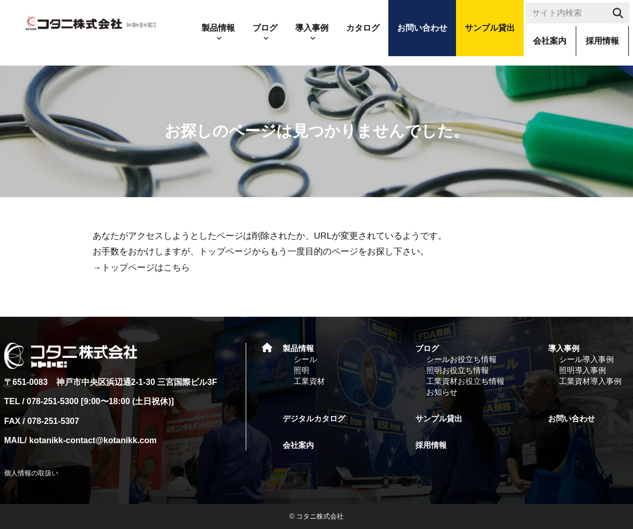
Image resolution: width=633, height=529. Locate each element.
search (620, 16)
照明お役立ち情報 (457, 370)
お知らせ (442, 392)
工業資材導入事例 (590, 381)
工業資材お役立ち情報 (465, 381)
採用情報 (602, 40)
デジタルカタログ (314, 418)
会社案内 (549, 40)
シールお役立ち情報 (461, 359)
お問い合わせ (422, 27)
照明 (301, 370)
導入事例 (311, 27)
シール (305, 359)
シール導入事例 (586, 359)
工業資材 (309, 381)
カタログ (362, 27)
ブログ (264, 27)
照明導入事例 (582, 370)
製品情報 (218, 27)
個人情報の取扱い (31, 473)
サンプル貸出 (490, 27)
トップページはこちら (146, 268)
